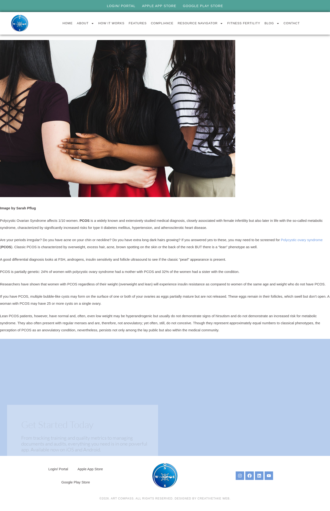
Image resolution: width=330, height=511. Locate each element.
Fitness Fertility (243, 23)
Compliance (162, 23)
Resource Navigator (200, 23)
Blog (271, 23)
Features (138, 23)
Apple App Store (159, 6)
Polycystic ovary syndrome (302, 240)
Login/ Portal (121, 6)
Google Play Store (203, 6)
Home (68, 23)
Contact (292, 23)
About (85, 23)
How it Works (111, 23)
